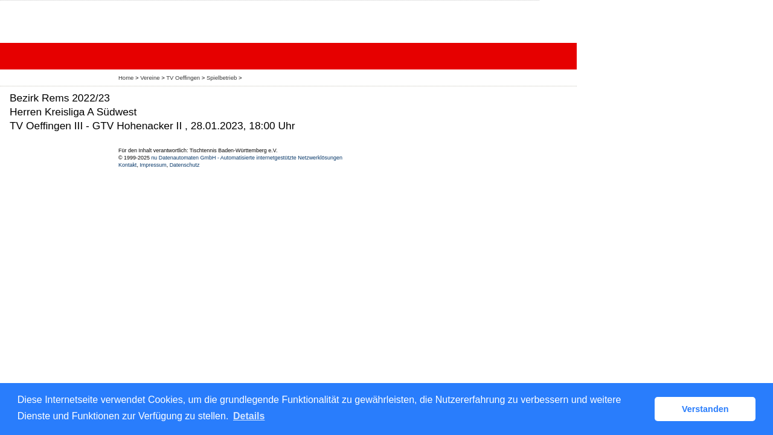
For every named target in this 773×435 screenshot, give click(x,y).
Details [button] (249, 416)
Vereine (149, 77)
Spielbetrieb (222, 77)
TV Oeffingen (183, 77)
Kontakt (127, 165)
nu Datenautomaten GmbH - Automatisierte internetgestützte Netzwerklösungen (246, 158)
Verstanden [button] (705, 409)
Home (125, 77)
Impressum (153, 165)
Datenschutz (185, 165)
